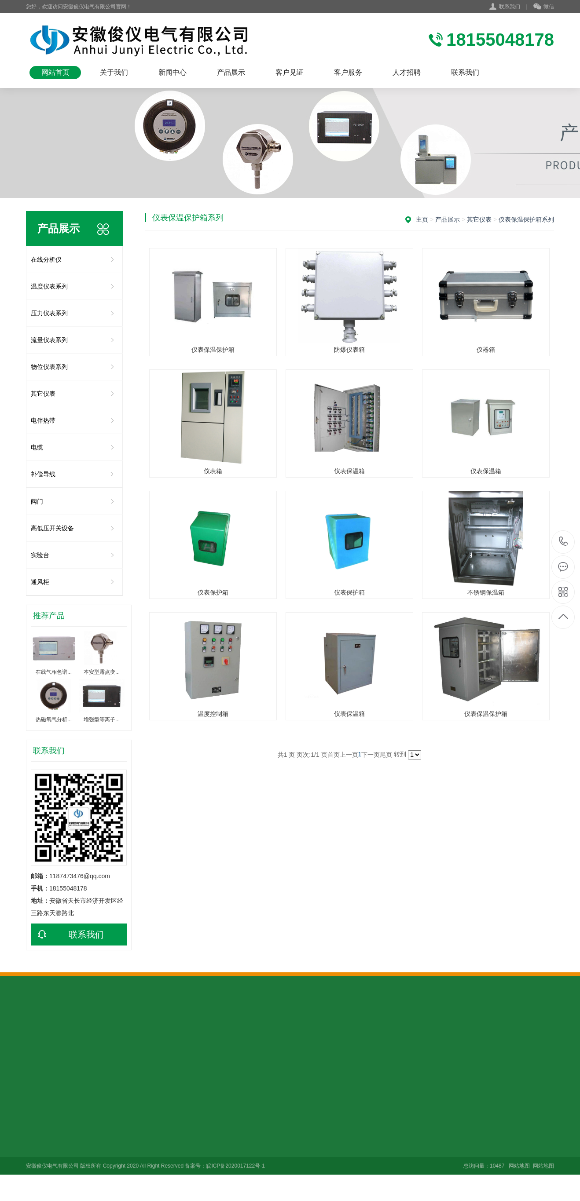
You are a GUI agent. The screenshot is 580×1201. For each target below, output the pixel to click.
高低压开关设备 (52, 528)
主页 (422, 219)
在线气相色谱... (54, 672)
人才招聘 (407, 72)
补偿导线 (43, 474)
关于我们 (114, 72)
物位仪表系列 (49, 366)
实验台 (40, 555)
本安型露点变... (102, 672)
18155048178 (563, 541)
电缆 (37, 447)
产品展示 (231, 72)
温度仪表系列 (49, 286)
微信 (543, 7)
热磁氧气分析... (54, 719)
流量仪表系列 (49, 339)
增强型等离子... (102, 719)
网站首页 (55, 72)
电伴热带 (43, 420)
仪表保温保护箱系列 (526, 219)
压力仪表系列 (49, 313)
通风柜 (40, 581)
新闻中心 (172, 72)
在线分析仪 (46, 259)
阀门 (37, 501)
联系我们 (509, 7)
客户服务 (348, 72)
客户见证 (289, 72)
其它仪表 (43, 393)
